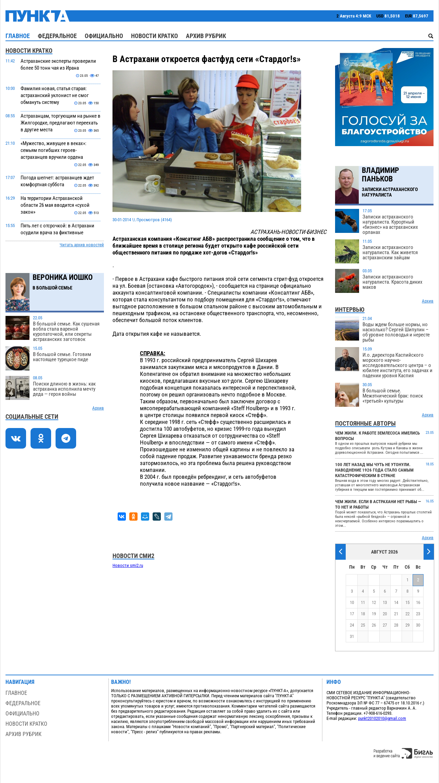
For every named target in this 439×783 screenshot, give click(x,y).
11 (363, 602)
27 (385, 625)
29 (407, 625)
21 (396, 613)
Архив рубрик (206, 35)
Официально (104, 35)
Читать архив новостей (82, 244)
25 (363, 625)
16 (418, 602)
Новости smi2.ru (127, 565)
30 (418, 625)
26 (374, 625)
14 (396, 602)
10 (352, 602)
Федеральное (57, 35)
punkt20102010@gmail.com (382, 718)
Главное (17, 35)
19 (374, 613)
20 (385, 613)
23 (418, 613)
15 (407, 602)
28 (396, 625)
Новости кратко (154, 35)
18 (363, 613)
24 (352, 625)
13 (385, 602)
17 (352, 613)
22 (407, 613)
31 (352, 636)
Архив (98, 408)
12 (374, 602)
